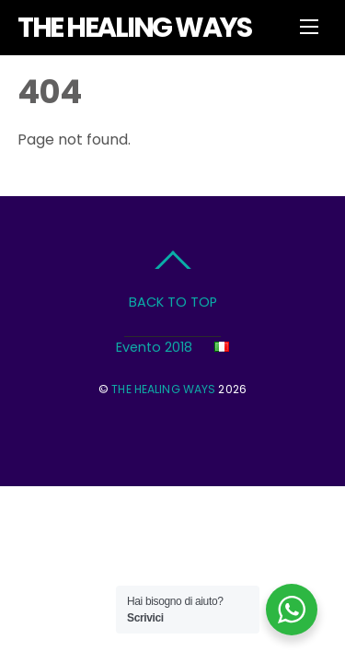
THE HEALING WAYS (163, 389)
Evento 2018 (154, 347)
